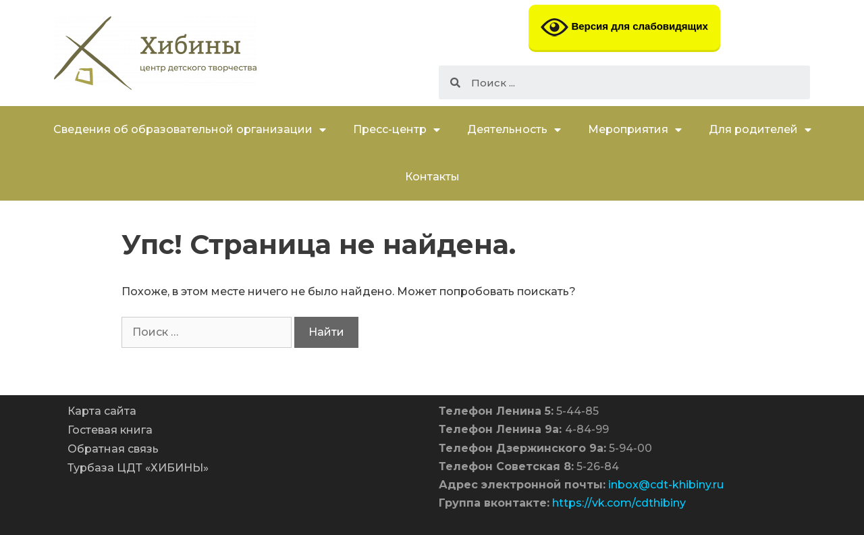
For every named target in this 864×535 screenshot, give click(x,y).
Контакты (432, 176)
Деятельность (514, 130)
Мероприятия (635, 130)
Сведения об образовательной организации (189, 130)
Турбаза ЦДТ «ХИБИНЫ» (138, 467)
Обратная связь (113, 448)
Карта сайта (102, 411)
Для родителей (760, 130)
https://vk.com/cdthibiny (619, 502)
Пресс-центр (396, 130)
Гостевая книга (110, 430)
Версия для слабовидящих (624, 27)
